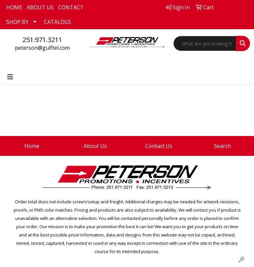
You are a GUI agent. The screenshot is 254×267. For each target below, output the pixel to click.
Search (222, 146)
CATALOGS (57, 22)
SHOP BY (17, 22)
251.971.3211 (42, 39)
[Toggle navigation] (10, 77)
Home (31, 146)
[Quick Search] (204, 43)
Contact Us (158, 146)
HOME (14, 7)
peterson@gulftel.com (42, 47)
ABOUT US (40, 7)
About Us (95, 146)
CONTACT (71, 7)
